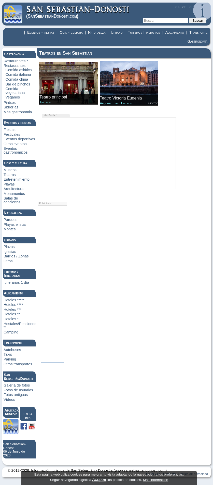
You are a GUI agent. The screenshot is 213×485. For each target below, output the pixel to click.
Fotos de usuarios (18, 390)
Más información (155, 480)
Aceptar (99, 479)
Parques (10, 220)
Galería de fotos (17, 385)
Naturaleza (97, 32)
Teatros (10, 175)
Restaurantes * (16, 61)
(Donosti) (78, 12)
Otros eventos (15, 144)
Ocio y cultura (71, 32)
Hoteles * (11, 319)
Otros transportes (18, 364)
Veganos (12, 97)
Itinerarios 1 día (16, 282)
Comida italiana (18, 74)
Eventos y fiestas (40, 32)
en (184, 7)
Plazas (9, 247)
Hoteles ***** (14, 300)
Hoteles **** (13, 305)
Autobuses (12, 350)
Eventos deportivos (19, 139)
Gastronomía (197, 41)
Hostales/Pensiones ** (20, 326)
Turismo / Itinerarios (144, 32)
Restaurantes (15, 66)
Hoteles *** (12, 309)
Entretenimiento (17, 179)
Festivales (12, 134)
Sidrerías (11, 107)
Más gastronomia (18, 112)
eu (192, 7)
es (177, 7)
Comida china (16, 79)
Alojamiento (174, 32)
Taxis (8, 354)
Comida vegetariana (15, 91)
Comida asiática (18, 70)
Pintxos (10, 103)
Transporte (198, 32)
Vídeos (9, 399)
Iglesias (10, 252)
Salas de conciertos (12, 200)
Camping (11, 332)
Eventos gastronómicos (16, 150)
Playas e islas (15, 224)
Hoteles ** (12, 314)
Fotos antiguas (16, 395)
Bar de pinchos (17, 84)
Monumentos (14, 194)
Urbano (116, 32)
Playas (9, 184)
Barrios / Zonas (16, 256)
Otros (8, 261)
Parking (10, 359)
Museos (10, 170)
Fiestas (10, 130)
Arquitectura (13, 189)
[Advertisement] (109, 153)
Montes (10, 229)
